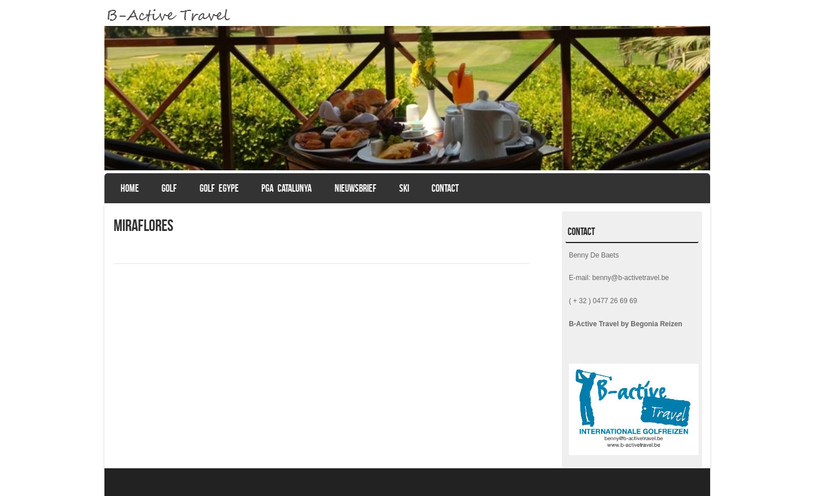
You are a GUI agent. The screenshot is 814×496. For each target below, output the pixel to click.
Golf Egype (219, 188)
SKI (404, 188)
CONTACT (445, 188)
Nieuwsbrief (355, 188)
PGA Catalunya (286, 188)
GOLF (169, 188)
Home (130, 188)
